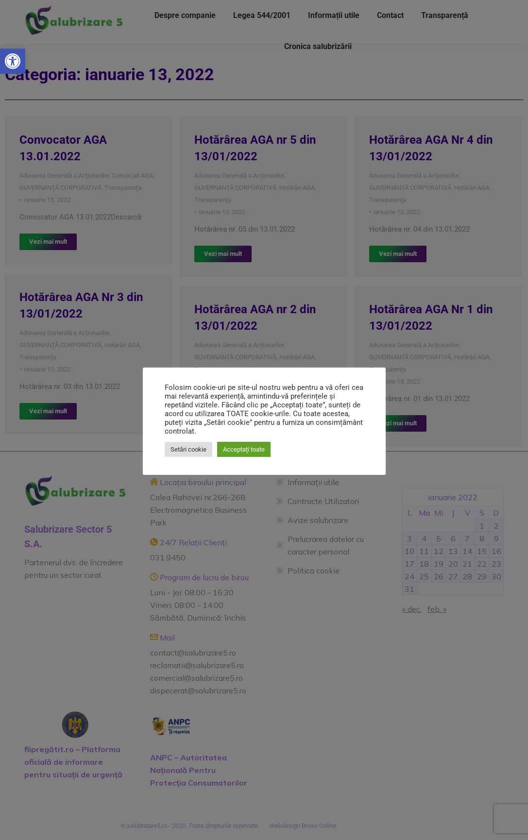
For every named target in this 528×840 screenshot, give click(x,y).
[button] (12, 61)
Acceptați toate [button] (244, 449)
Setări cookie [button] (188, 449)
